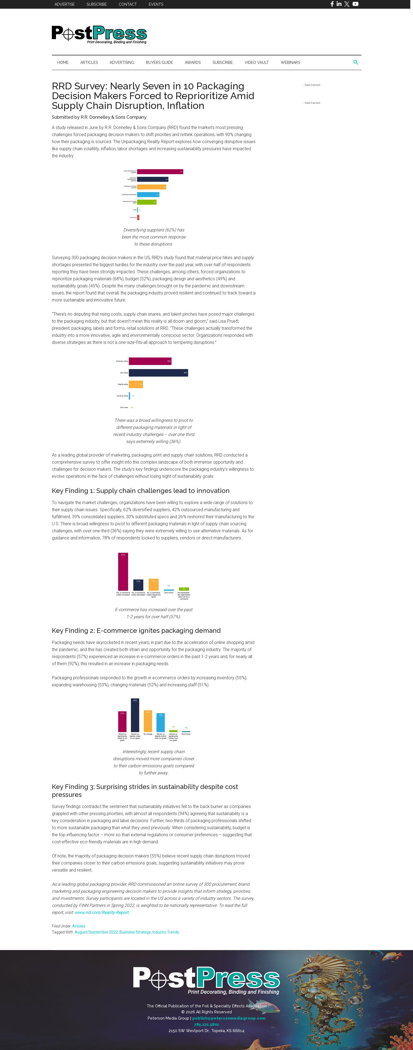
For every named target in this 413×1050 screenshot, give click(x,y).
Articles (78, 926)
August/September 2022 (96, 932)
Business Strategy (135, 932)
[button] (356, 62)
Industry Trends (165, 932)
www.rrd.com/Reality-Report (101, 912)
